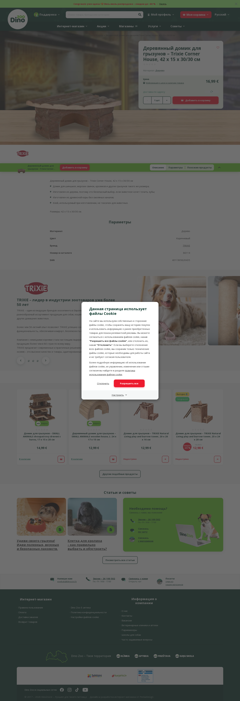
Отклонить (103, 383)
